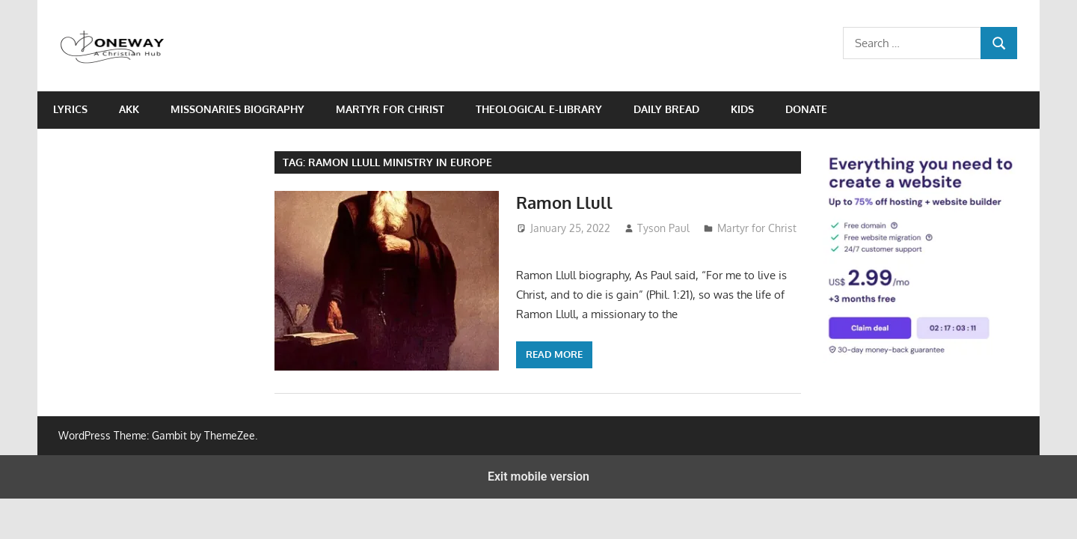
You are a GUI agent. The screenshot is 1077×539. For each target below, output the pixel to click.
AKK (129, 109)
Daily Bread (666, 109)
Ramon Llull (564, 202)
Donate (806, 109)
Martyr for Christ (390, 109)
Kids (742, 109)
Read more (554, 354)
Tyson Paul (663, 228)
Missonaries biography (237, 109)
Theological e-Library (539, 109)
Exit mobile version (538, 476)
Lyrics (70, 109)
